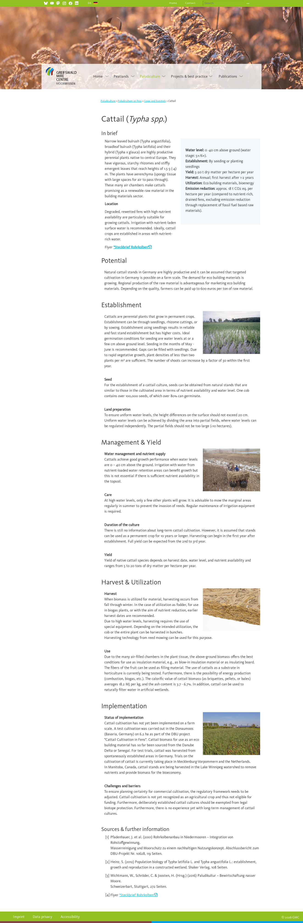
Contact (190, 3)
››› (247, 3)
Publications (228, 76)
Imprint (19, 917)
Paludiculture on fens (130, 101)
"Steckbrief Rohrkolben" (137, 895)
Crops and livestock (155, 101)
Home (173, 3)
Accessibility (70, 917)
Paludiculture (150, 76)
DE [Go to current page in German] (89, 3)
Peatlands (121, 76)
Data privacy (42, 917)
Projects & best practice (189, 76)
